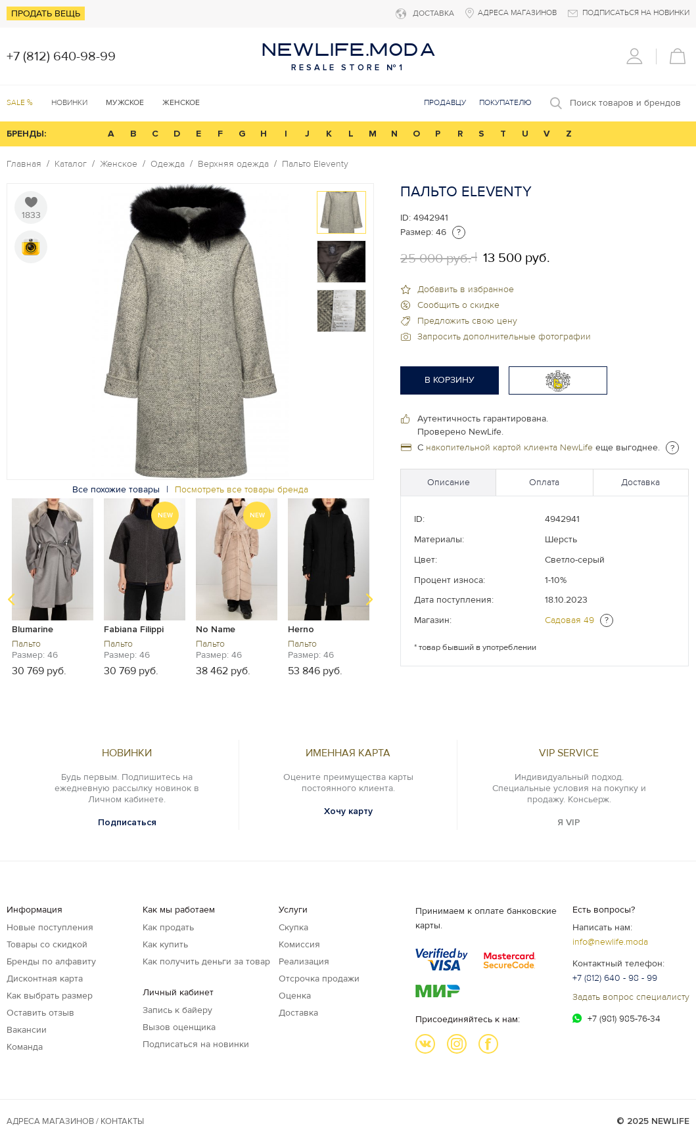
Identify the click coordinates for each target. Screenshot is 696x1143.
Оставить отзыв (40, 1012)
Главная (24, 164)
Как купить (165, 944)
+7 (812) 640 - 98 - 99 (614, 977)
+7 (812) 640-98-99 (61, 56)
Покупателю (505, 103)
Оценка (295, 995)
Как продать (168, 927)
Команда (25, 1046)
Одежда (168, 164)
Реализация (304, 961)
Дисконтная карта (45, 978)
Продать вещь (45, 13)
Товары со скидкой (47, 944)
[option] (341, 212)
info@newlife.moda (610, 941)
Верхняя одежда (233, 164)
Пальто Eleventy (315, 164)
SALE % (20, 103)
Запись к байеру (177, 1010)
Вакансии (27, 1029)
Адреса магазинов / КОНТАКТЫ (75, 1121)
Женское (118, 164)
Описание (448, 482)
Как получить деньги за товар (206, 961)
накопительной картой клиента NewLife (509, 447)
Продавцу (445, 103)
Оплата (544, 482)
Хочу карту (348, 811)
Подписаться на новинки (196, 1044)
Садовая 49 (569, 620)
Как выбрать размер (50, 995)
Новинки (69, 103)
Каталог (71, 164)
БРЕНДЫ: (26, 133)
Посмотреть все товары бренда (241, 489)
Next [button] (369, 599)
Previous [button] (11, 599)
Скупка (293, 927)
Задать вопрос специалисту (630, 997)
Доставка (640, 482)
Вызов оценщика (179, 1027)
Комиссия (299, 944)
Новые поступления (50, 927)
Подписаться (127, 822)
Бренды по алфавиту (51, 961)
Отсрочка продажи (319, 978)
